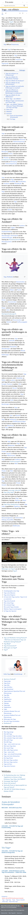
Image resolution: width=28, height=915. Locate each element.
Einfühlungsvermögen (19, 421)
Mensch (14, 388)
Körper (10, 209)
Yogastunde (5, 63)
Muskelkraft (17, 183)
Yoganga (6, 703)
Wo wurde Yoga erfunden (11, 607)
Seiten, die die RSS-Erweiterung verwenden (12, 898)
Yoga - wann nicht (9, 752)
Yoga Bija (6, 695)
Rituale (23, 350)
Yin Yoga (6, 847)
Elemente (22, 139)
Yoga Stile (7, 685)
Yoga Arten (7, 683)
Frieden (4, 451)
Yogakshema (7, 707)
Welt (16, 463)
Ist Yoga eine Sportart (10, 611)
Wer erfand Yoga (9, 603)
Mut (20, 384)
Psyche (19, 290)
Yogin (5, 709)
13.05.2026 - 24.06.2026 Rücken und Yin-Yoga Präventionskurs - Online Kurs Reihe (14, 871)
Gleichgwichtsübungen (8, 314)
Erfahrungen (5, 354)
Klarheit (8, 322)
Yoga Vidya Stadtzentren (11, 504)
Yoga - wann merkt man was (12, 744)
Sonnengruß (14, 235)
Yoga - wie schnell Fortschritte (13, 754)
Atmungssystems (7, 241)
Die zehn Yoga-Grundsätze (11, 721)
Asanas (10, 153)
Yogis (8, 441)
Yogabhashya (7, 699)
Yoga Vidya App (8, 492)
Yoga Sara (6, 697)
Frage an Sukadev (20, 900)
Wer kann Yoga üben (10, 746)
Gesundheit (10, 519)
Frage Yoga (8, 900)
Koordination (22, 181)
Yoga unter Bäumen (9, 593)
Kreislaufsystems (14, 239)
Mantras (17, 500)
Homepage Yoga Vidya (10, 781)
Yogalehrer (17, 506)
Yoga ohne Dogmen (9, 595)
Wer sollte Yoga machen (11, 750)
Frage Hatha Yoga (13, 901)
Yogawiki (9, 2)
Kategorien (4, 896)
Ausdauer (6, 183)
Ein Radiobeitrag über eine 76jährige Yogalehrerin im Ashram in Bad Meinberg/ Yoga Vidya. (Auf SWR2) (14, 777)
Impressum (19, 913)
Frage (13, 900)
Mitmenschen (11, 455)
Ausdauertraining (7, 231)
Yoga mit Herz (8, 764)
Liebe (11, 415)
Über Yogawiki (12, 913)
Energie (4, 384)
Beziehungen (5, 404)
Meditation (10, 277)
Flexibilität (12, 181)
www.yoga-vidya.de (14, 490)
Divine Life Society (9, 783)
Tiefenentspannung (18, 141)
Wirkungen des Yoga (10, 719)
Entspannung (15, 44)
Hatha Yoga (7, 674)
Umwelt (8, 453)
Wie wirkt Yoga (8, 740)
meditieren (18, 459)
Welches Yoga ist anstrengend (12, 609)
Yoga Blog (7, 644)
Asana (24, 500)
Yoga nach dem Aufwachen (12, 756)
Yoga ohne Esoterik (9, 601)
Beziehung (10, 425)
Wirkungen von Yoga (8, 569)
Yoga (10, 22)
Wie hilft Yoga (8, 734)
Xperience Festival (9, 679)
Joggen (13, 227)
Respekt (18, 415)
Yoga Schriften (8, 687)
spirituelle (12, 340)
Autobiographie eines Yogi (11, 591)
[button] (14, 552)
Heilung (4, 519)
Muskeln (6, 157)
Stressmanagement (7, 517)
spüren (13, 380)
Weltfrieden (11, 445)
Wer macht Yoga (8, 748)
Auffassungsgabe (22, 322)
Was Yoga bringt (8, 732)
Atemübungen (6, 235)
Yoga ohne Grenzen (9, 766)
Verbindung (13, 419)
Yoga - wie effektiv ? (7, 543)
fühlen (3, 380)
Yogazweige (7, 681)
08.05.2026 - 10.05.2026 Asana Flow (12, 807)
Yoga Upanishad (8, 689)
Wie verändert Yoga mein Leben (13, 738)
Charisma (9, 384)
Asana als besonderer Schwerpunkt (11, 803)
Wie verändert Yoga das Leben (13, 736)
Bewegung (5, 151)
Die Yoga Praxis (8, 758)
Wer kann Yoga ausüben (11, 760)
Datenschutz (4, 913)
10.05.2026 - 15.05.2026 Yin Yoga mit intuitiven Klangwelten (12, 851)
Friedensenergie (14, 461)
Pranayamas (13, 346)
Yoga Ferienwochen (9, 646)
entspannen (18, 59)
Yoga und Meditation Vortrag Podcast (15, 638)
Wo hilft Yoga (8, 742)
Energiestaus (5, 159)
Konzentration (20, 282)
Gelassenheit (19, 517)
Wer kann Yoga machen (11, 762)
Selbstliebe (19, 378)
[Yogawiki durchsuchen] (14, 5)
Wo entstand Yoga (9, 605)
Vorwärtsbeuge (18, 674)
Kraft (11, 400)
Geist (7, 310)
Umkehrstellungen (7, 237)
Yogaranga (7, 705)
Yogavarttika (7, 701)
